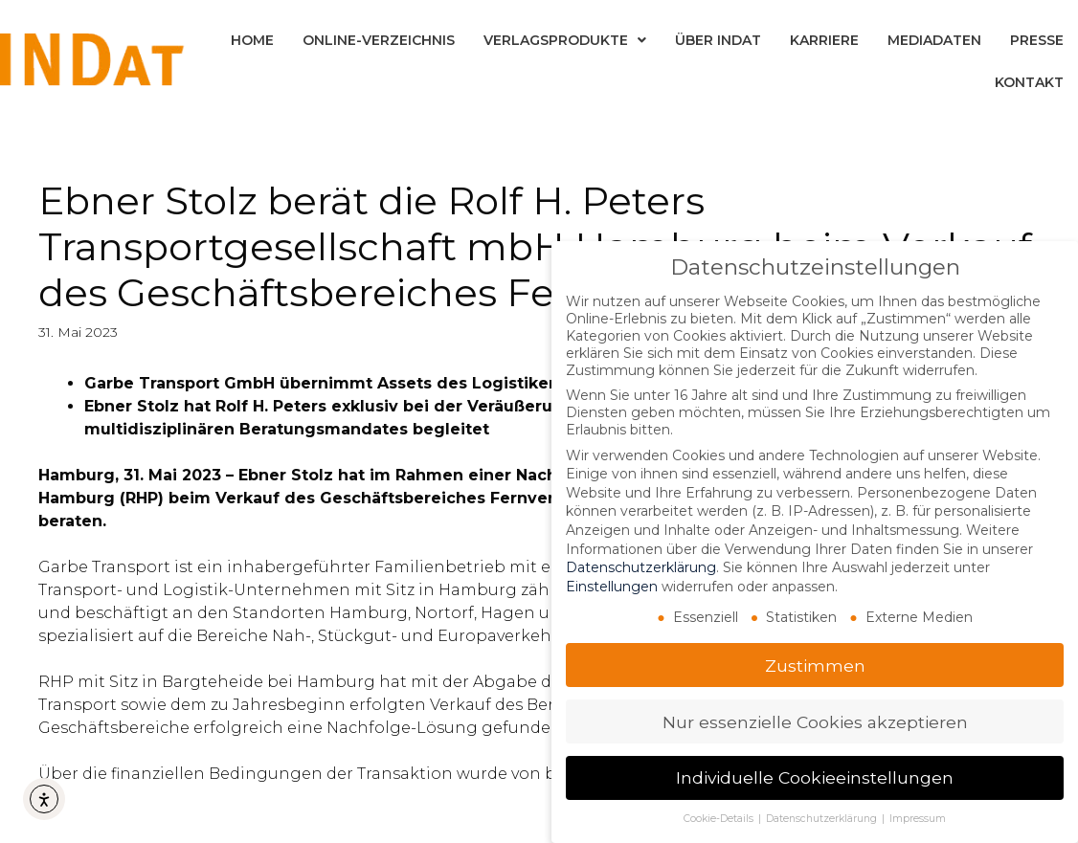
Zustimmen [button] (815, 665)
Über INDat (718, 40)
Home (252, 40)
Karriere (824, 40)
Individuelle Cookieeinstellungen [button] (815, 777)
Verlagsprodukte (564, 40)
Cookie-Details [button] (720, 818)
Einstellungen (612, 586)
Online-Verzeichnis (379, 40)
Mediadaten (934, 40)
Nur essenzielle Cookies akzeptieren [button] (815, 722)
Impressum (917, 818)
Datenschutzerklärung (641, 567)
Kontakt (1029, 82)
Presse (1037, 40)
